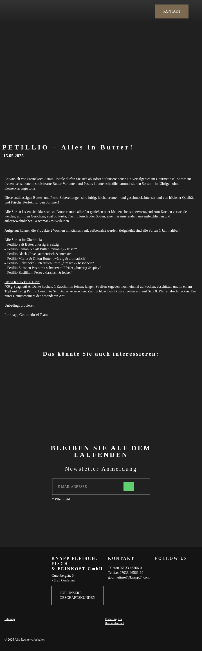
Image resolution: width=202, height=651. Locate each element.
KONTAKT (171, 11)
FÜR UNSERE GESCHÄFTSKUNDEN (77, 595)
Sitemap (9, 619)
